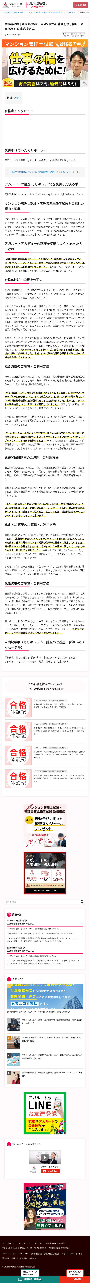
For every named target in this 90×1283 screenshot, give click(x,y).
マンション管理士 (20, 1243)
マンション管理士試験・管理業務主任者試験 (42, 1254)
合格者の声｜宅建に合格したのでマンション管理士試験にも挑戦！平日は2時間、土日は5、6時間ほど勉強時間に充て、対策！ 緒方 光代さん (59, 755)
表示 (16, 98)
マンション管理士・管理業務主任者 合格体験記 (47, 1243)
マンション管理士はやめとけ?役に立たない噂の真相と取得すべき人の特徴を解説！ (52, 1039)
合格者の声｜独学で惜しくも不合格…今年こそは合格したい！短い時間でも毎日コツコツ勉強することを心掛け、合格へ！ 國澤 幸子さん (59, 731)
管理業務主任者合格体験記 (59, 1248)
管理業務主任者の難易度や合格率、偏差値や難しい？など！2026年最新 (52, 1074)
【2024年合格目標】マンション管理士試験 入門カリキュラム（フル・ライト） (45, 172)
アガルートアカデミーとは (72, 1254)
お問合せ (32, 1258)
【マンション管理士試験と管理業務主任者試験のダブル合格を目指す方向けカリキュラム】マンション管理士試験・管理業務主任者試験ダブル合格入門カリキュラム (43, 939)
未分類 (29, 1248)
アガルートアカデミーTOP (12, 1254)
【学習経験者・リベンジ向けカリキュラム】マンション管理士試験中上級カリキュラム (40, 934)
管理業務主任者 (40, 1248)
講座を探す (82, 5)
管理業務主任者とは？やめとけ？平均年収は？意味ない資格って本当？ (39, 1012)
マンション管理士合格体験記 (13, 1248)
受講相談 (5, 1258)
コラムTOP (6, 1243)
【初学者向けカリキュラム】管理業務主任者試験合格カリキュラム (32, 956)
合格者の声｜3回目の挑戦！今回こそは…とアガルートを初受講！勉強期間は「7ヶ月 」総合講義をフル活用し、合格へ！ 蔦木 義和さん (59, 778)
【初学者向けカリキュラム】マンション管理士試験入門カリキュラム (33, 929)
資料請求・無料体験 (19, 1258)
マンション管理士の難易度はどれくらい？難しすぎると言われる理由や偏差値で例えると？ (52, 1057)
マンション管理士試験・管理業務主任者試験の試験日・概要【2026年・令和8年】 (52, 1021)
